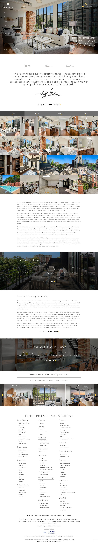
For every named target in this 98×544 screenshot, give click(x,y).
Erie (20, 434)
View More (85, 49)
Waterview (63, 434)
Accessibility (71, 539)
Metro (20, 472)
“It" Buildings (71, 521)
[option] (16, 395)
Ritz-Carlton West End (66, 507)
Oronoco (41, 423)
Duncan (21, 452)
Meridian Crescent (23, 443)
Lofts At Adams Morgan (25, 439)
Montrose (42, 465)
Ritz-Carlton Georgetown (46, 469)
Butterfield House (44, 443)
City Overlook (22, 492)
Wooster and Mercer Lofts (67, 439)
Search (21, 519)
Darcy (41, 429)
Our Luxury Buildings (10, 21)
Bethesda (41, 427)
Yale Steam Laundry (44, 496)
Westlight (63, 510)
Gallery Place (63, 445)
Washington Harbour (44, 472)
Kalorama (62, 460)
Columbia (62, 505)
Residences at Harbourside (46, 467)
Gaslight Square (64, 425)
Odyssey (62, 430)
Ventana (62, 494)
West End (62, 498)
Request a (49, 104)
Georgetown (42, 455)
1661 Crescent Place (24, 423)
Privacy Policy (63, 539)
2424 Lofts (21, 425)
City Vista (41, 485)
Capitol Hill (42, 438)
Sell (5, 17)
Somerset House (64, 456)
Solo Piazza (21, 479)
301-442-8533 (91, 4)
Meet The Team (8, 29)
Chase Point (63, 454)
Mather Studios (64, 447)
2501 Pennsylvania (65, 503)
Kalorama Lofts (22, 436)
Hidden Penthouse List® (59, 519)
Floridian (21, 494)
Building (49, 281)
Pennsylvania (63, 490)
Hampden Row (43, 432)
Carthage (62, 467)
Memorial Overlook (65, 427)
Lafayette (63, 487)
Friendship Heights (65, 451)
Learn (49, 360)
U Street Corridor (23, 485)
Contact (6, 34)
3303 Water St (43, 460)
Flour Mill (41, 463)
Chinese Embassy (23, 450)
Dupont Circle (22, 447)
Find (5, 12)
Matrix (20, 470)
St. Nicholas (63, 474)
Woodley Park (43, 500)
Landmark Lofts (43, 445)
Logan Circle (21, 460)
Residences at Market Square (67, 492)
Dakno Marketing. (56, 541)
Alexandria (41, 420)
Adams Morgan (22, 420)
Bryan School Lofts (44, 441)
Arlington (62, 420)
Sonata (41, 489)
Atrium (62, 423)
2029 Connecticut (65, 463)
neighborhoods (55, 521)
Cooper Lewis (22, 463)
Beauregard (22, 490)
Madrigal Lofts (43, 487)
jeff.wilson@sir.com (90, 6)
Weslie (62, 436)
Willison (21, 481)
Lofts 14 (21, 465)
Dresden (62, 470)
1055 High (42, 458)
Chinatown (63, 442)
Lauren (41, 434)
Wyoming (62, 476)
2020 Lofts (21, 488)
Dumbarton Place (23, 454)
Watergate (42, 452)
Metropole (21, 474)
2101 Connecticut (65, 465)
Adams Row (22, 430)
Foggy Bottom (43, 449)
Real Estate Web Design (43, 541)
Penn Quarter (63, 480)
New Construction (10, 25)
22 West (62, 501)
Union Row (21, 497)
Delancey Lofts (22, 432)
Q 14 (20, 477)
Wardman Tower (43, 505)
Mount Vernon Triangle (46, 478)
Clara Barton (63, 485)
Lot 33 (20, 441)
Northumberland (23, 456)
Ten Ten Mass (43, 492)
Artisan (62, 483)
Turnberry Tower (64, 432)
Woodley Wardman (44, 507)
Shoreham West (43, 503)
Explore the (49, 331)
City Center (42, 483)
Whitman (41, 494)
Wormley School (43, 474)
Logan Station (22, 468)
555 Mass (41, 481)
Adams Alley (22, 427)
